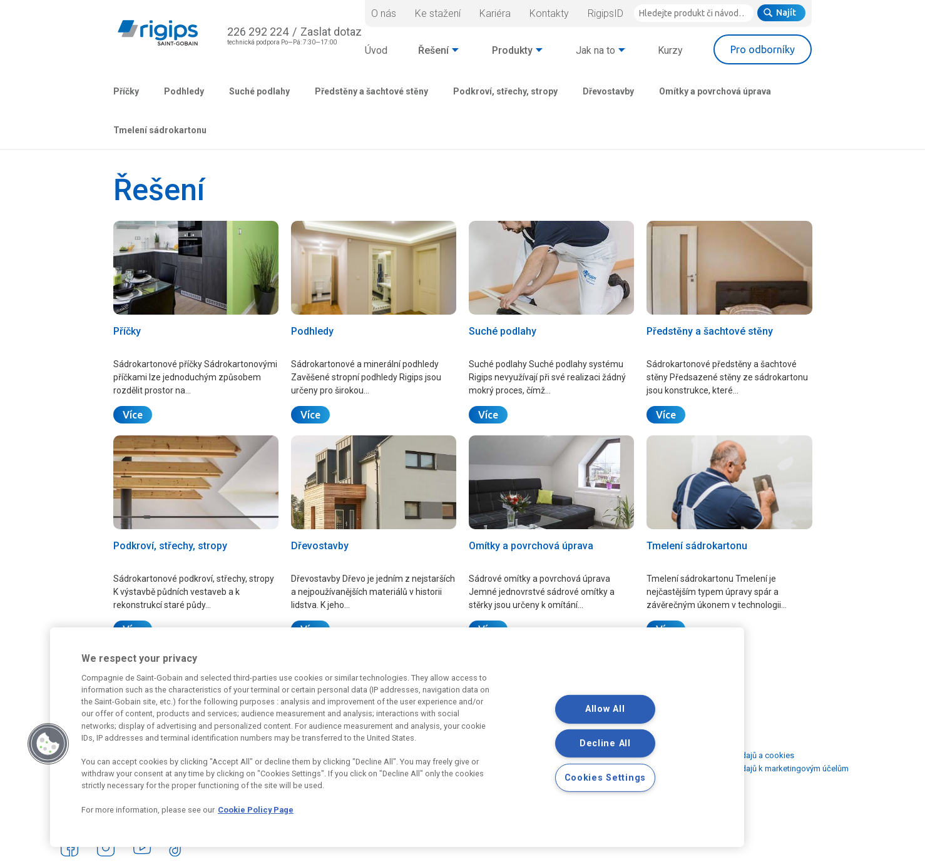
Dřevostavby (608, 91)
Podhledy (184, 91)
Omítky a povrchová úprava (715, 91)
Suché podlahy (259, 91)
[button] (48, 744)
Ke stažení (438, 13)
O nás (383, 13)
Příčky (126, 91)
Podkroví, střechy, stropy (505, 91)
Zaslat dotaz (331, 31)
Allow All (605, 709)
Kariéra (495, 13)
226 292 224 (258, 31)
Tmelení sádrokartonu (160, 130)
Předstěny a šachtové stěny (371, 91)
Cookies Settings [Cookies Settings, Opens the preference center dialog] (605, 778)
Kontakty (549, 13)
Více (133, 414)
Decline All (605, 743)
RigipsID (605, 13)
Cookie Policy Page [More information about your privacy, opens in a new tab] (256, 809)
